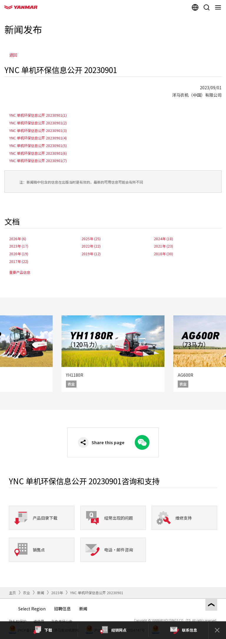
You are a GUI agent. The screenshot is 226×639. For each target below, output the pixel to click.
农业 (26, 592)
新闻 (40, 592)
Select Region (32, 609)
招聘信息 (62, 609)
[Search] (206, 7)
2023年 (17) (18, 245)
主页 (12, 592)
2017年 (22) (18, 261)
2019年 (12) (91, 253)
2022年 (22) (91, 245)
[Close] (217, 630)
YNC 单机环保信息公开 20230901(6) (38, 153)
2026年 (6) (17, 238)
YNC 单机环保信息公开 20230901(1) (38, 115)
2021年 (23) (163, 245)
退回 (13, 55)
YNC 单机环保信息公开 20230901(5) (38, 145)
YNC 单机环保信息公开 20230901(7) (38, 160)
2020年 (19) (18, 253)
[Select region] (195, 7)
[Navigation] (219, 7)
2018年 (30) (163, 253)
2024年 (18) (163, 238)
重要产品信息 (19, 272)
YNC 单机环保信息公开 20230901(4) (38, 137)
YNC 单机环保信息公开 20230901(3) (38, 130)
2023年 (57, 592)
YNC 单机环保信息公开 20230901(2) (38, 122)
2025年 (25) (91, 238)
